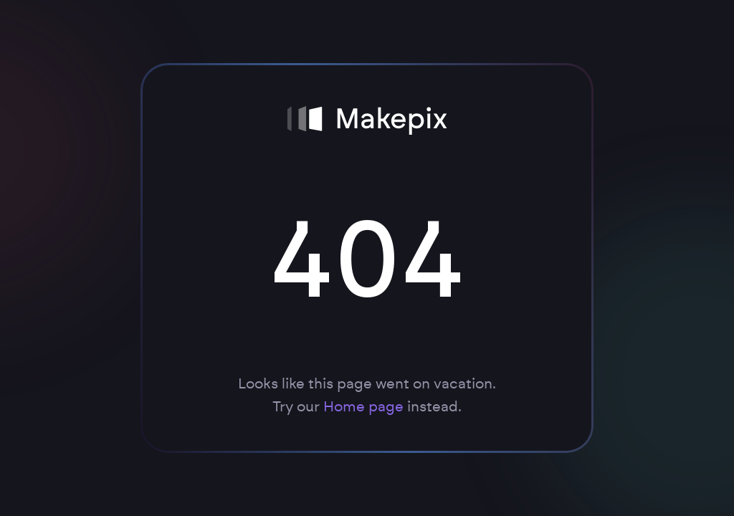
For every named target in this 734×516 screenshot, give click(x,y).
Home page (363, 407)
